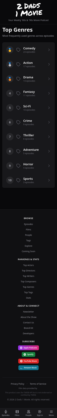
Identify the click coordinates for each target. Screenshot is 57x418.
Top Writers (28, 276)
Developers (28, 333)
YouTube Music (28, 361)
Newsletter (28, 311)
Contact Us (28, 322)
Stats (28, 297)
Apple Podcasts (28, 347)
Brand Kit (28, 328)
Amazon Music (28, 367)
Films (28, 229)
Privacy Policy (17, 383)
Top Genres (28, 286)
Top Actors (28, 265)
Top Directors (28, 270)
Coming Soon (28, 251)
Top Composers (28, 281)
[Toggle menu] (51, 413)
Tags (28, 240)
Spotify (28, 354)
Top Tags (28, 292)
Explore (28, 245)
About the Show (28, 317)
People (28, 235)
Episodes (28, 224)
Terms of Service (38, 383)
